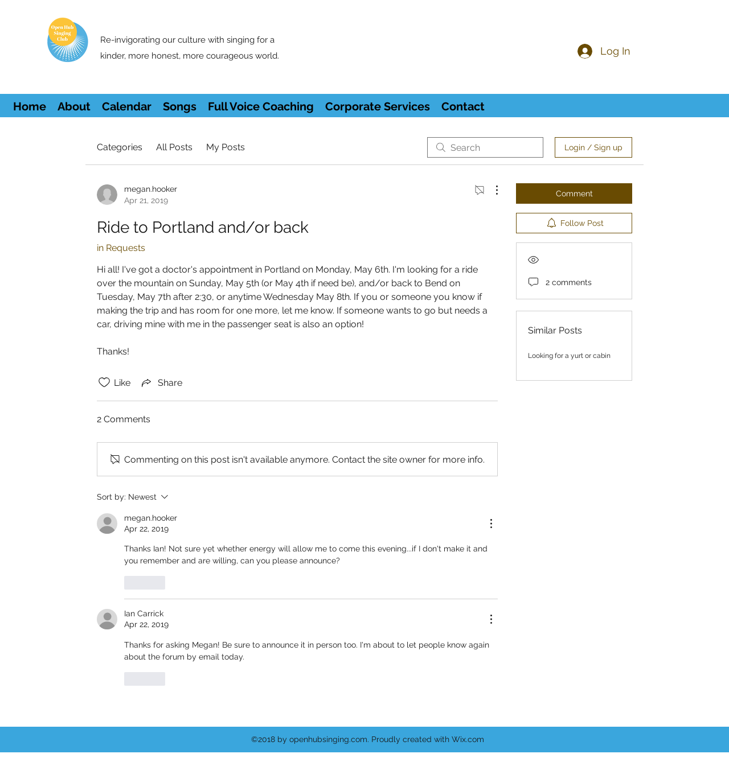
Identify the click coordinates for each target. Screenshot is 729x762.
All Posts (174, 147)
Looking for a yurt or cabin (569, 356)
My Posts (225, 147)
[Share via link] (161, 382)
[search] (485, 147)
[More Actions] (491, 190)
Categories (119, 147)
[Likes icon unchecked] (104, 382)
